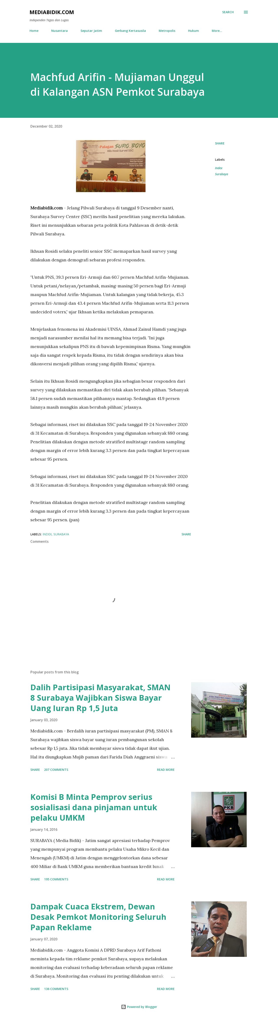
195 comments (56, 879)
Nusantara (59, 31)
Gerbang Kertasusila (130, 31)
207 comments (56, 770)
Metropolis (167, 31)
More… (217, 31)
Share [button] (220, 143)
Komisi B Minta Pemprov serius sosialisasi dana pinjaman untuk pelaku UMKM (93, 807)
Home (34, 31)
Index (218, 168)
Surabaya (221, 174)
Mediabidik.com (52, 12)
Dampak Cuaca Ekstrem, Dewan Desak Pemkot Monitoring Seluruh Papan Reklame (98, 917)
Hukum (193, 31)
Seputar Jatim (91, 31)
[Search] (228, 12)
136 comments (56, 989)
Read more (166, 770)
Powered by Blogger (139, 1007)
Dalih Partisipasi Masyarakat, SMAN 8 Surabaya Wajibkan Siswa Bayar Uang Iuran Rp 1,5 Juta (100, 697)
